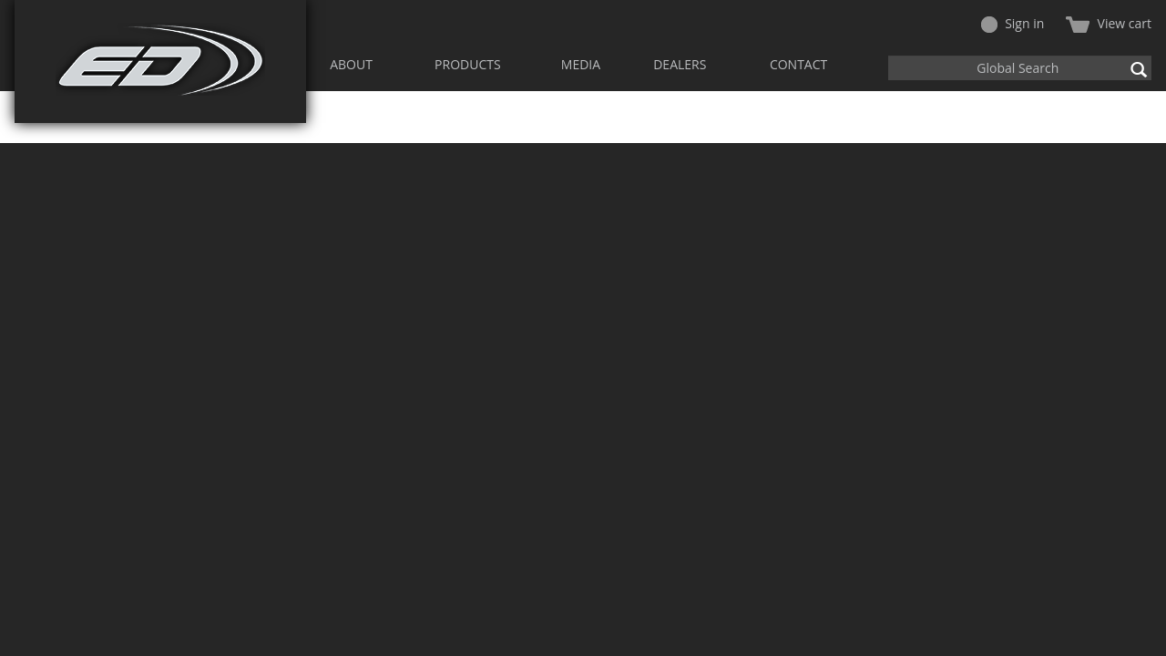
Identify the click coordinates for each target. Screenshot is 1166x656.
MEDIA (580, 64)
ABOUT (351, 64)
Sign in (1013, 23)
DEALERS (679, 64)
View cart (1108, 23)
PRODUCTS (468, 64)
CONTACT (798, 64)
